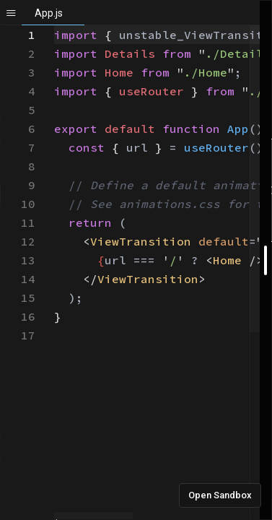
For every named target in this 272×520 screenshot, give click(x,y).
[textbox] (54, 25)
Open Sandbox (220, 495)
